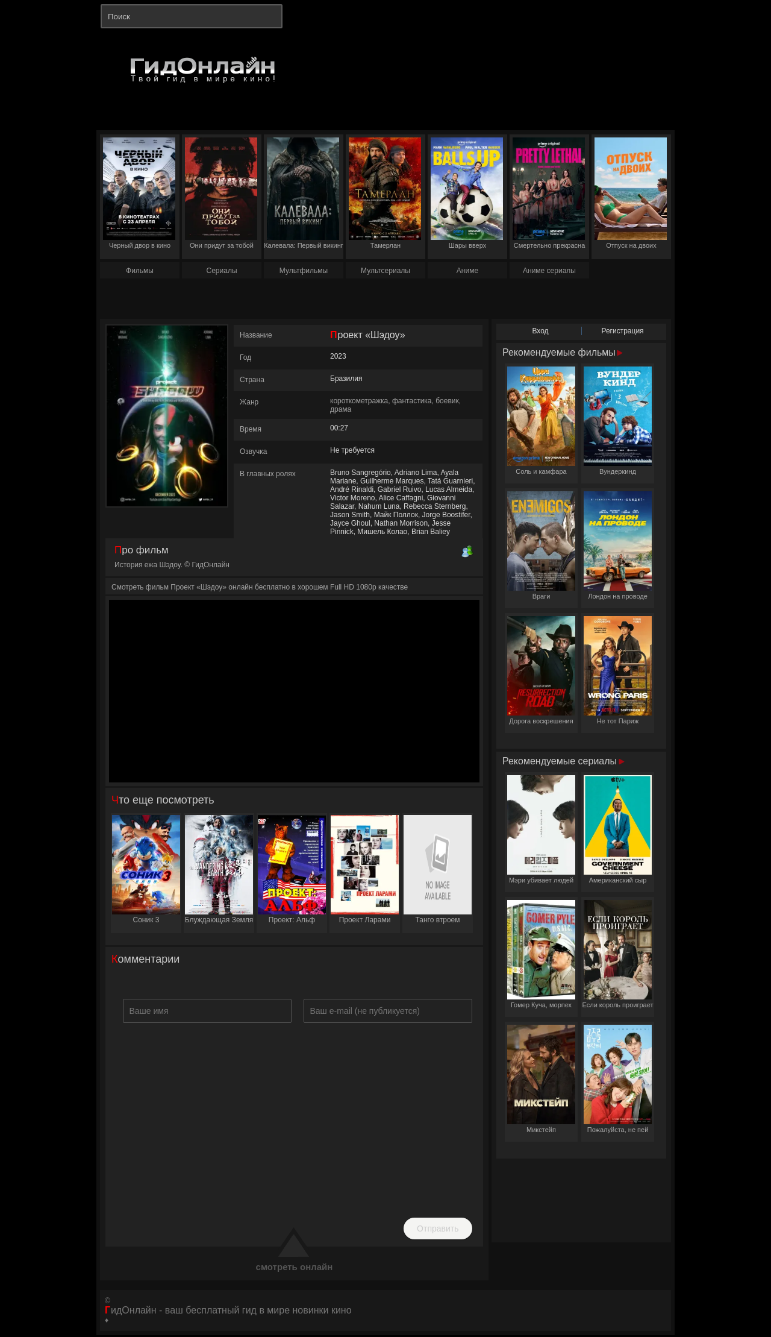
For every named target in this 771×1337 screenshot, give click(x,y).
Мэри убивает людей (541, 829)
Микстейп (541, 1079)
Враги (541, 545)
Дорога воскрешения (541, 670)
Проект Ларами (365, 869)
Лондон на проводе (618, 545)
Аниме (467, 270)
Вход (540, 331)
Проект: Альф (292, 869)
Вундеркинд (618, 420)
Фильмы (140, 270)
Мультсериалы (385, 270)
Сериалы (221, 270)
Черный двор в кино (139, 193)
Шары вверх (467, 193)
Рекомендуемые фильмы (562, 352)
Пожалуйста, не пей (618, 1079)
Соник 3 (146, 869)
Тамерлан (385, 193)
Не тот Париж (618, 670)
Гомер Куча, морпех (541, 954)
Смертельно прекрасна (549, 193)
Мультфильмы (303, 270)
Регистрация (622, 331)
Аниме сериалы (549, 270)
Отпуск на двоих (631, 193)
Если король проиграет (618, 954)
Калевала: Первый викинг (303, 193)
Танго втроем (438, 869)
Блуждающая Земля (219, 869)
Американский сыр (618, 829)
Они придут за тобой (221, 193)
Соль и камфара (541, 420)
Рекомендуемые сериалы (563, 761)
